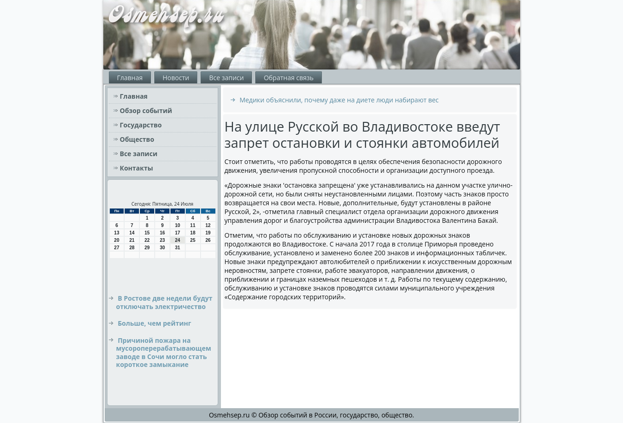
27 (116, 247)
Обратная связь (289, 77)
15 (147, 232)
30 (162, 247)
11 (192, 225)
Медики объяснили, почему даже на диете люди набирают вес (339, 99)
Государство (141, 124)
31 (177, 247)
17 (177, 232)
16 (162, 232)
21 (131, 240)
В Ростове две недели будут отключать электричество (164, 302)
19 (207, 232)
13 (116, 232)
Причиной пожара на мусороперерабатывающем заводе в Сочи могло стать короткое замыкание (163, 352)
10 (177, 225)
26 (207, 240)
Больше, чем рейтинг (154, 323)
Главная (130, 77)
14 (131, 232)
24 (177, 240)
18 (192, 232)
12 (207, 225)
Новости (176, 77)
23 (162, 240)
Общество (137, 139)
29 (147, 247)
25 (192, 240)
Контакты (136, 168)
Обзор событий (146, 110)
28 (131, 247)
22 (147, 240)
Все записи (226, 77)
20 (116, 240)
